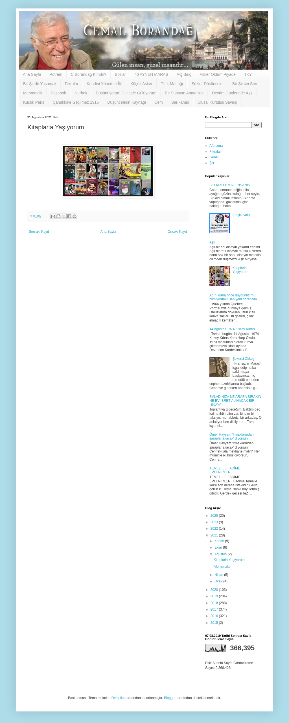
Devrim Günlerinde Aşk (232, 93)
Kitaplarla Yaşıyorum (240, 270)
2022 (215, 529)
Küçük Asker (141, 83)
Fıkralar (71, 83)
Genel (213, 157)
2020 (215, 590)
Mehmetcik (32, 93)
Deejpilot (118, 698)
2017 (215, 609)
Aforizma (216, 146)
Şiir (211, 163)
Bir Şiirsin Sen (244, 83)
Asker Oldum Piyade (218, 74)
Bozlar (120, 74)
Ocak (218, 581)
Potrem (56, 74)
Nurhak (81, 93)
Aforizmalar (222, 567)
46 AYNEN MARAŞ (151, 74)
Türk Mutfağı (172, 83)
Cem (158, 102)
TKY (248, 74)
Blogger (170, 698)
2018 (215, 603)
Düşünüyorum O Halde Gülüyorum (126, 93)
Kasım (219, 541)
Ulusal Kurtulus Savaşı (217, 102)
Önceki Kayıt (177, 232)
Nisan (219, 575)
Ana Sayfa (32, 74)
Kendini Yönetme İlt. (104, 83)
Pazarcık (58, 93)
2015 (215, 623)
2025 (215, 516)
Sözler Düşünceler (208, 83)
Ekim (218, 547)
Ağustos (221, 554)
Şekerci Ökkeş (243, 359)
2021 (215, 535)
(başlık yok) (241, 215)
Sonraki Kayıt (39, 232)
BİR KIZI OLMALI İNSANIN (229, 185)
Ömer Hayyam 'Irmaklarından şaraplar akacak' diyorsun (231, 436)
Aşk (212, 242)
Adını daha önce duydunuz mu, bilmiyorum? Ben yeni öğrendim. (233, 297)
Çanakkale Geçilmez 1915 (76, 102)
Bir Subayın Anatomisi (184, 93)
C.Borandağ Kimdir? (88, 74)
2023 (215, 522)
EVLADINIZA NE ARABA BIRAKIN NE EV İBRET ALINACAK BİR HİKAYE (235, 401)
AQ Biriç (184, 74)
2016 (215, 616)
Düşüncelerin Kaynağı (126, 102)
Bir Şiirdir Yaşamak (39, 83)
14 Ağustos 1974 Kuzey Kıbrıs (232, 329)
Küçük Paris (33, 102)
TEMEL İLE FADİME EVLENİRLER (224, 470)
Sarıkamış (180, 102)
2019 (215, 596)
